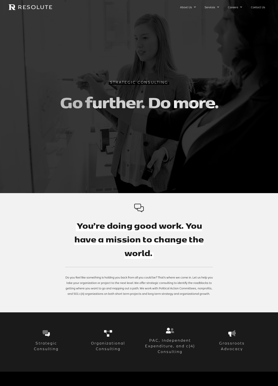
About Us (188, 7)
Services (212, 7)
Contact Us (258, 7)
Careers (235, 7)
